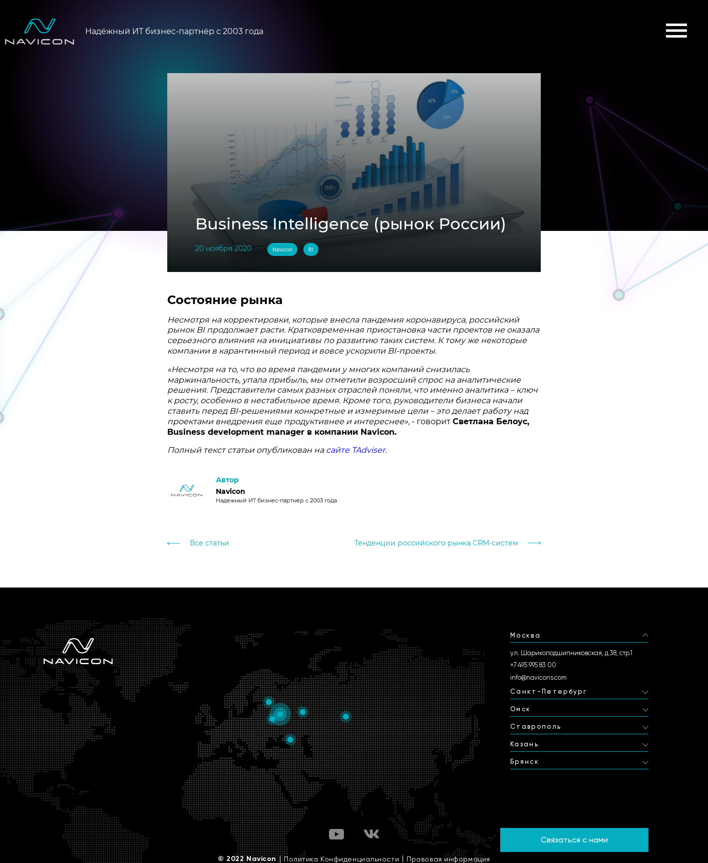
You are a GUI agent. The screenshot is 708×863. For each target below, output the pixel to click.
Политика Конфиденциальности (341, 858)
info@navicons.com (538, 677)
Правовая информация (448, 858)
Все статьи (209, 543)
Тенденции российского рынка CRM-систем (436, 543)
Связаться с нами (574, 839)
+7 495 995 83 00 (533, 665)
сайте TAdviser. (356, 450)
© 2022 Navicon (247, 858)
